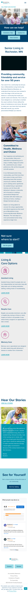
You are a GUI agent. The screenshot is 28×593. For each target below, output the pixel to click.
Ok (25, 588)
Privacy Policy (14, 576)
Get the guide (7, 245)
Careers (9, 566)
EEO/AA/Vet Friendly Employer (14, 582)
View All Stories (7, 403)
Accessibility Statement (14, 573)
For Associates (14, 580)
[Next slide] (7, 461)
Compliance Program (14, 578)
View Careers (14, 38)
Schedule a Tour (8, 33)
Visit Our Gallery (14, 487)
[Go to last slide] (3, 461)
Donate (19, 566)
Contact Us (21, 33)
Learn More (5, 293)
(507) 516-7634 (12, 7)
